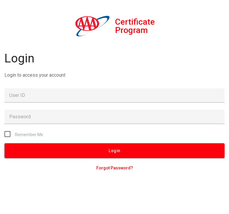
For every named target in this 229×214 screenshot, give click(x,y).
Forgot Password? (114, 168)
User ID (17, 95)
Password (20, 116)
